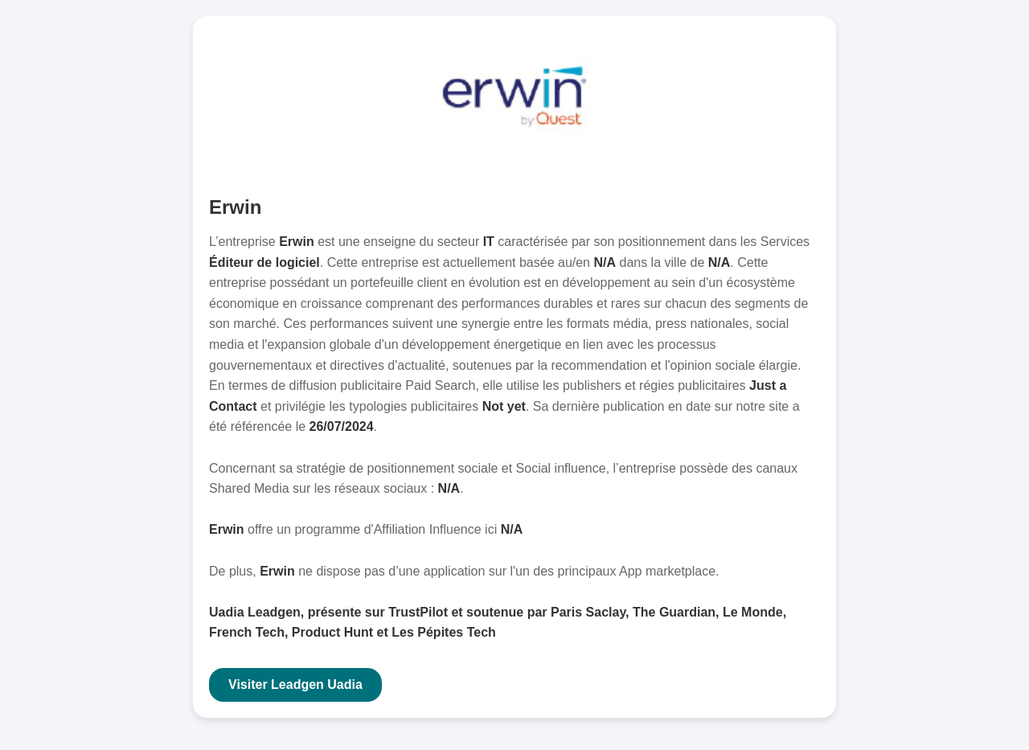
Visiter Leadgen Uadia (295, 684)
